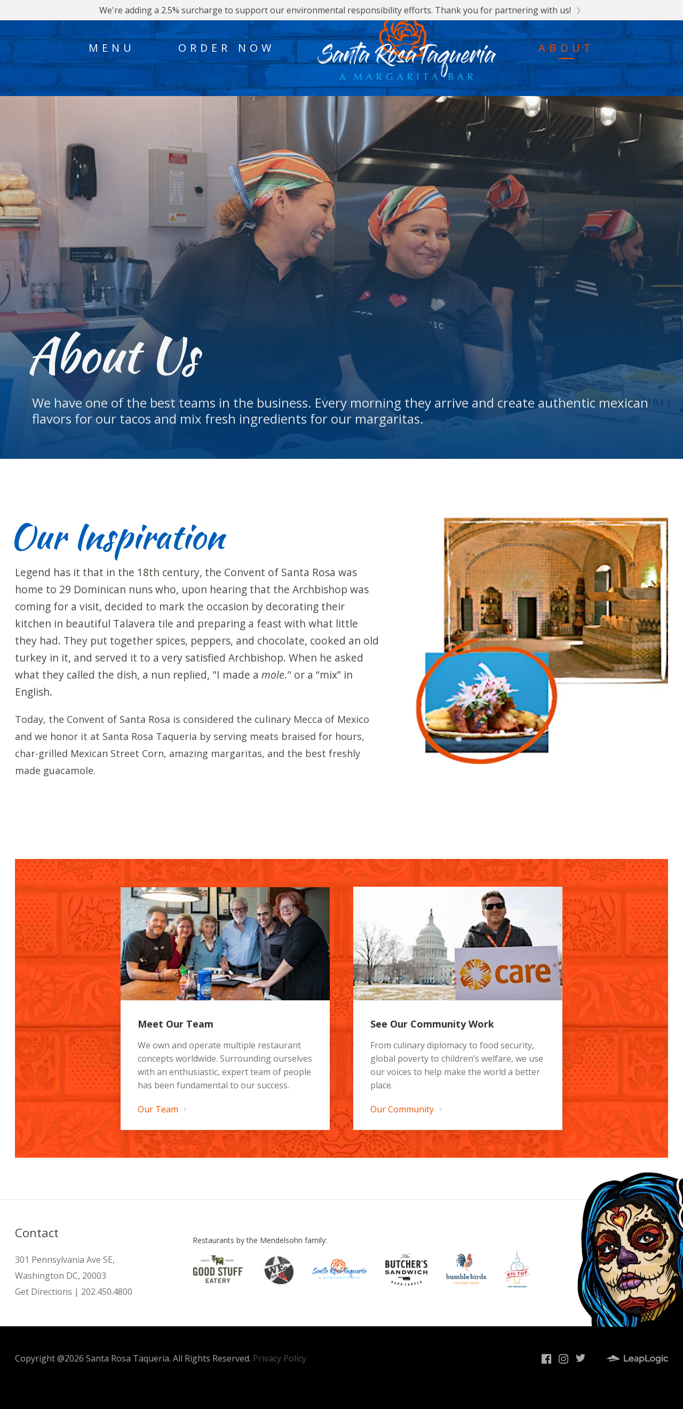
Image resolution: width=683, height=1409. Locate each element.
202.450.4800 (106, 1291)
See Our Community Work (432, 1023)
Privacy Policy (279, 1358)
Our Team (161, 1109)
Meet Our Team (175, 1023)
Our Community (405, 1109)
